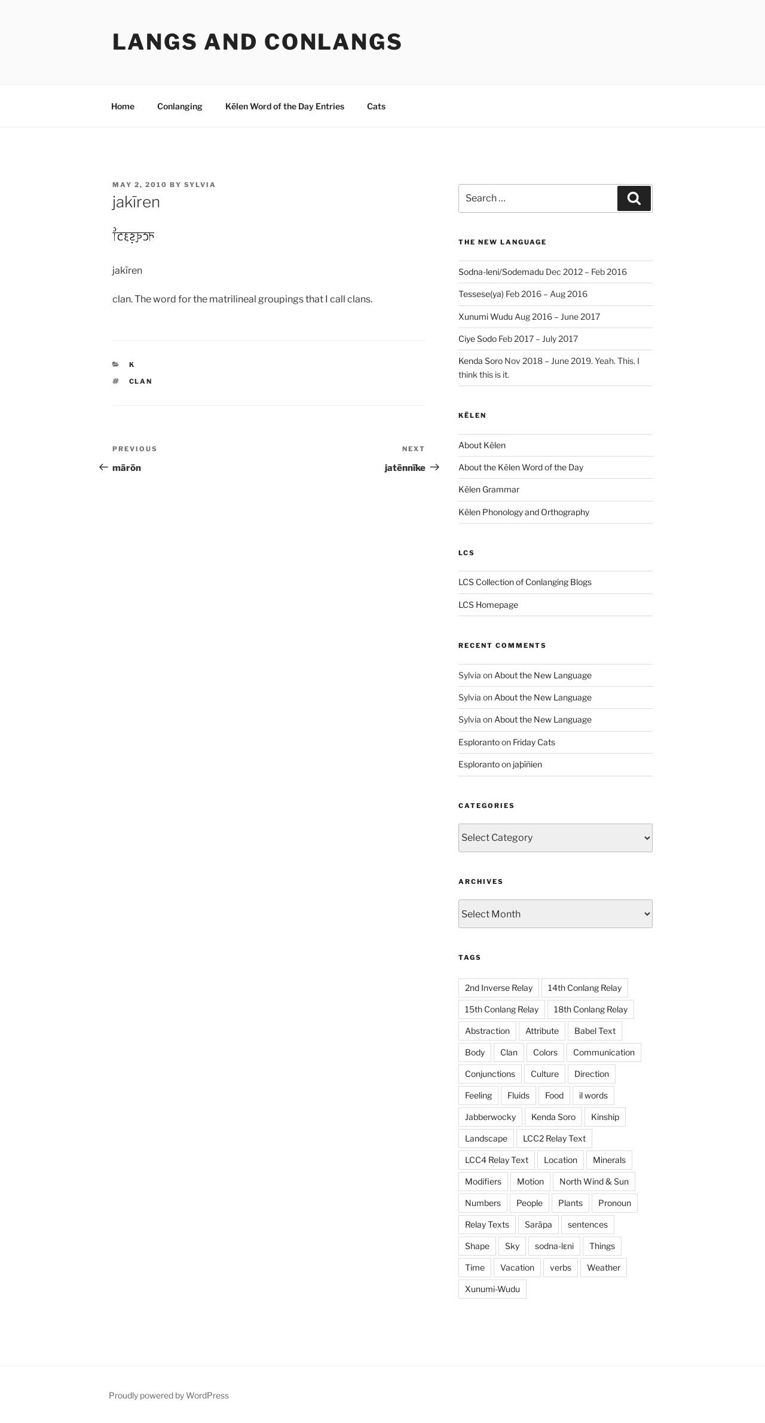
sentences (588, 1224)
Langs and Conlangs (257, 42)
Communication (604, 1052)
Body (475, 1052)
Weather (603, 1267)
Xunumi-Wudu (492, 1289)
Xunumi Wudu (485, 316)
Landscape (486, 1138)
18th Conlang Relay (591, 1009)
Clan (141, 381)
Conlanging (180, 106)
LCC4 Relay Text (496, 1160)
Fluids (518, 1095)
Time (475, 1267)
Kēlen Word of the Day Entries (284, 106)
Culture (545, 1074)
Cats (376, 106)
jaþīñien (527, 764)
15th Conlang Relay (501, 1009)
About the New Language (543, 675)
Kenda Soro (480, 361)
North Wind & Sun (594, 1181)
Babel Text (595, 1031)
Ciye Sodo (477, 338)
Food (554, 1095)
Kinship (605, 1117)
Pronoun (614, 1203)
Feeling (478, 1095)
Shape (477, 1246)
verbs (560, 1267)
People (529, 1203)
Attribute (542, 1031)
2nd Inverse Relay (499, 988)
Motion (530, 1181)
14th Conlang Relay (585, 988)
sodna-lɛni (554, 1246)
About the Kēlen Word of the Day (520, 467)
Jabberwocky (490, 1117)
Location (560, 1160)
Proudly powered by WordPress (169, 1395)
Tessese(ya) (481, 294)
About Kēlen (482, 445)
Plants (570, 1203)
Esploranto (479, 742)
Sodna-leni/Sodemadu (501, 272)
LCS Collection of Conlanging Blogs (525, 582)
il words (593, 1095)
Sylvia (200, 184)
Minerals (609, 1160)
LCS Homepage (488, 604)
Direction (591, 1074)
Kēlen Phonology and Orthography (523, 512)
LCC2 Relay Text (554, 1138)
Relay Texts (487, 1224)
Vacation (517, 1267)
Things (602, 1246)
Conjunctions (490, 1074)
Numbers (483, 1203)
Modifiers (483, 1181)
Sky (512, 1246)
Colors (545, 1052)
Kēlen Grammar (488, 489)
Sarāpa (538, 1224)
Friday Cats (534, 742)
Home (122, 106)
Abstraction (487, 1031)
